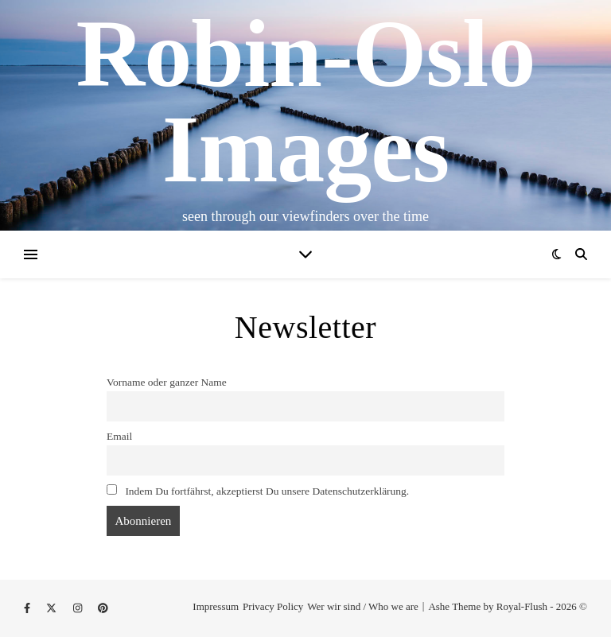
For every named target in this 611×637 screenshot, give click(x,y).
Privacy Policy (273, 606)
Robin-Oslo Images (305, 101)
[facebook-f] (28, 608)
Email (119, 436)
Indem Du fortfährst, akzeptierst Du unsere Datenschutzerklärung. (258, 490)
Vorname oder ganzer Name (167, 382)
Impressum (216, 606)
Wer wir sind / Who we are (362, 606)
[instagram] (79, 608)
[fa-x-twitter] (52, 608)
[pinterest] (103, 608)
